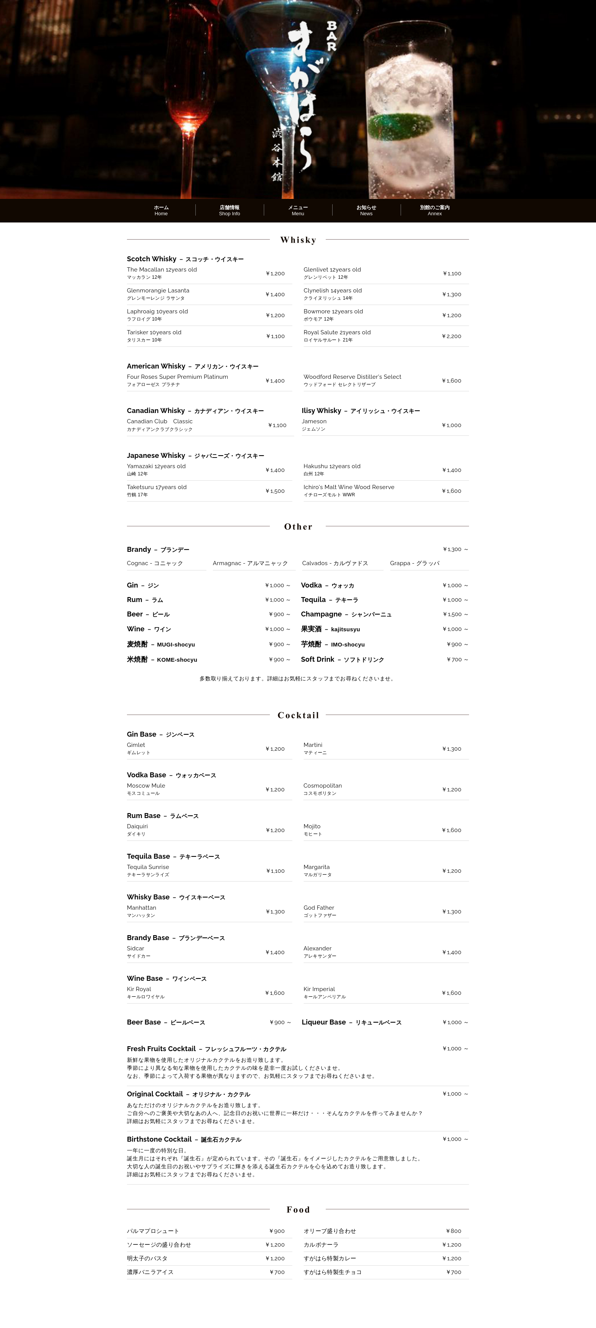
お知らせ (366, 210)
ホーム (161, 210)
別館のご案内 (435, 210)
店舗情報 (229, 210)
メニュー (298, 210)
